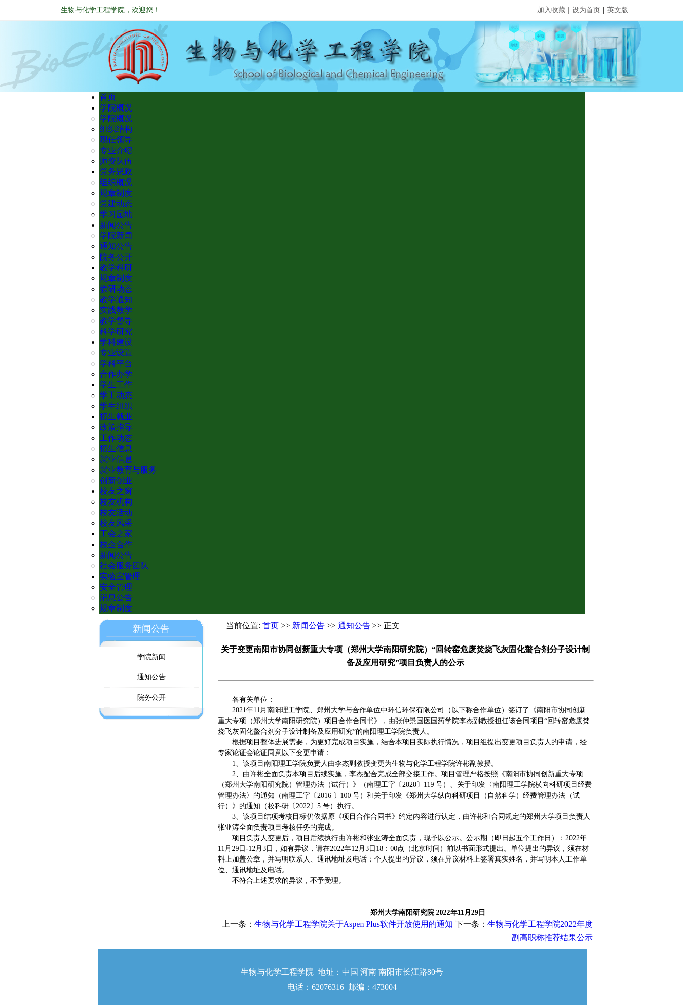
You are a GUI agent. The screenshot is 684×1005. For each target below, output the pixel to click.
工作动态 (116, 438)
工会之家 (116, 533)
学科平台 (116, 363)
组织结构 (116, 129)
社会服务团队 (124, 565)
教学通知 (116, 299)
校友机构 (116, 501)
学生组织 (116, 406)
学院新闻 (116, 235)
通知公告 (116, 246)
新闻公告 (116, 225)
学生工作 (116, 384)
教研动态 (116, 288)
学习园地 (116, 214)
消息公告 (116, 597)
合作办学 (116, 374)
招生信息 (116, 448)
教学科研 (116, 267)
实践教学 (116, 310)
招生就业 (116, 416)
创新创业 (116, 480)
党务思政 (116, 171)
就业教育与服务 (128, 469)
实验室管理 (120, 576)
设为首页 (586, 10)
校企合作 (116, 544)
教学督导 (116, 320)
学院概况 (116, 107)
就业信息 (116, 459)
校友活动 (116, 512)
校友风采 (116, 523)
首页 (108, 97)
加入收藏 (551, 10)
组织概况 (116, 182)
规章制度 (116, 193)
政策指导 (116, 427)
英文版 (617, 10)
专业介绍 (116, 150)
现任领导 (116, 139)
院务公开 (116, 257)
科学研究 (116, 331)
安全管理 (116, 587)
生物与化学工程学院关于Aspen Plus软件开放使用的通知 (353, 924)
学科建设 (116, 342)
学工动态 (116, 395)
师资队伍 (116, 161)
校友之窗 (116, 491)
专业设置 (116, 352)
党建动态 (116, 203)
